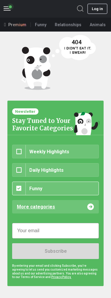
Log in (97, 9)
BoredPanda (34, 8)
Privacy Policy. (61, 277)
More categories (36, 207)
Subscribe (56, 251)
